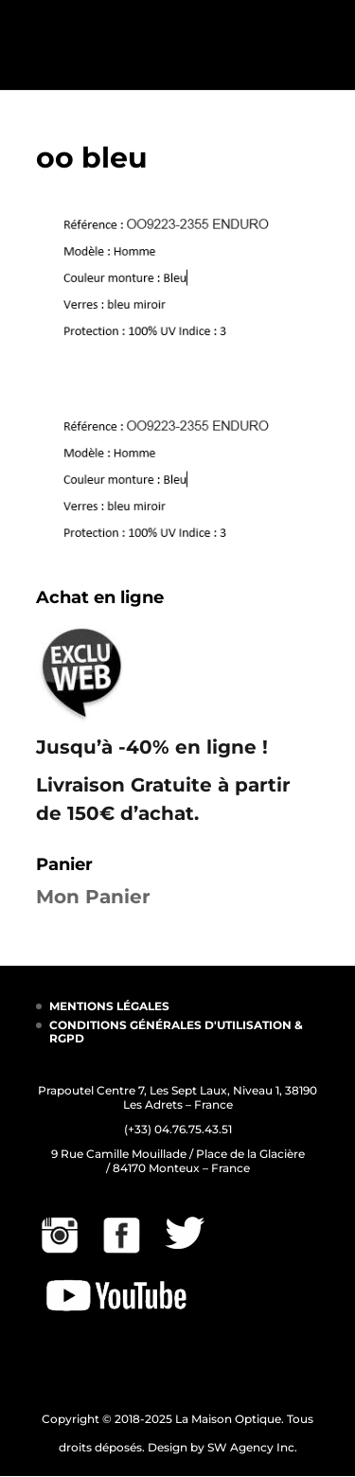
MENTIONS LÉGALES (109, 1006)
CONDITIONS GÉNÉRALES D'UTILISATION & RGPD (176, 1031)
